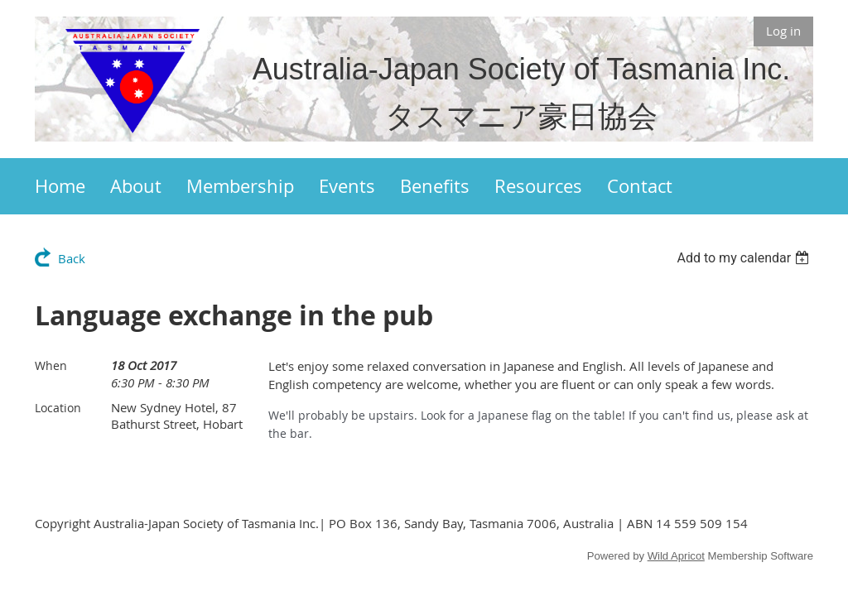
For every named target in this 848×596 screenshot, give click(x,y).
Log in (783, 30)
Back (71, 258)
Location (58, 408)
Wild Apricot (676, 556)
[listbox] (745, 258)
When (51, 365)
